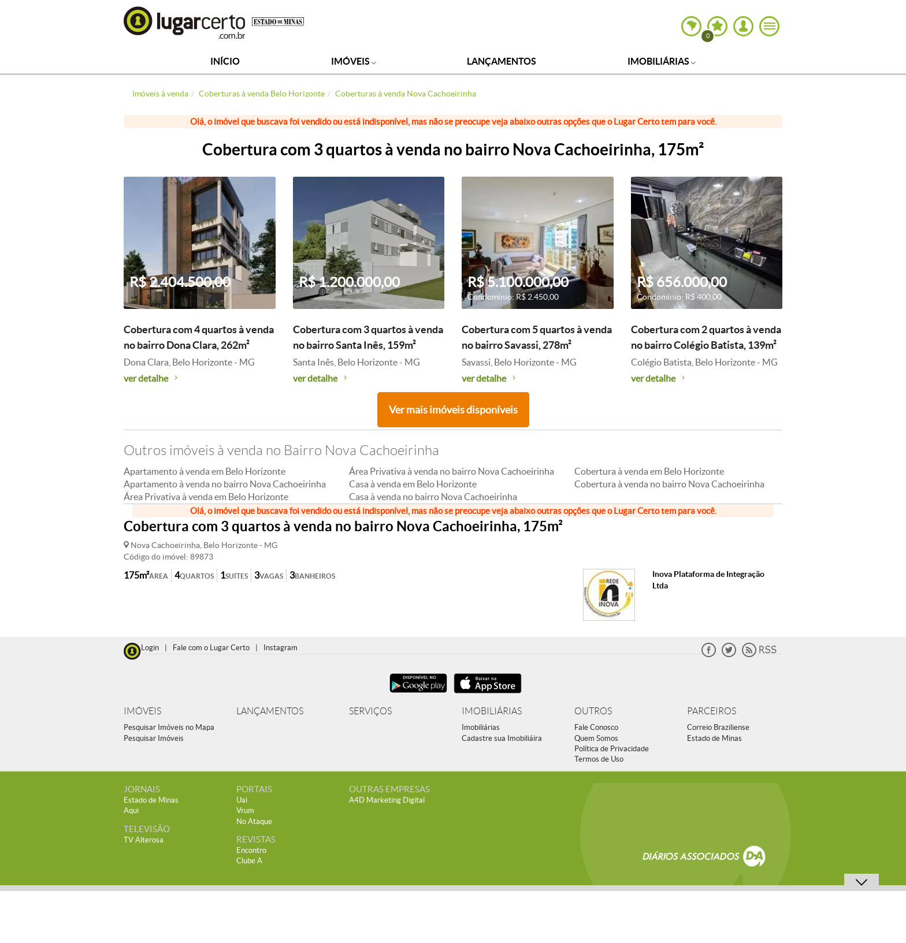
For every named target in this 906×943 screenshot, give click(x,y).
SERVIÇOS (370, 711)
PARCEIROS (711, 711)
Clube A (249, 860)
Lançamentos (501, 61)
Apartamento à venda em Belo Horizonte (204, 471)
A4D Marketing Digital (387, 800)
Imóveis (353, 61)
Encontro (251, 850)
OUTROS (593, 711)
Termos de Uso (598, 759)
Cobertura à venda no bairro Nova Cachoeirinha (669, 484)
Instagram (280, 647)
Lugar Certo (185, 22)
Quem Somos (596, 738)
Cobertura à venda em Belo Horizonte (649, 471)
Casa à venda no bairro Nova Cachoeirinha (433, 496)
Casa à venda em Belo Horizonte (413, 484)
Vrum (245, 810)
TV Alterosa (144, 840)
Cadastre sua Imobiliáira (502, 738)
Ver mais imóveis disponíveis (453, 410)
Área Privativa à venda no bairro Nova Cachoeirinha (451, 471)
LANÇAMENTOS (269, 711)
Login (150, 647)
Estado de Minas (714, 738)
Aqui (131, 810)
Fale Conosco (596, 727)
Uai (241, 800)
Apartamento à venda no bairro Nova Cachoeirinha (225, 484)
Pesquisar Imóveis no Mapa (169, 727)
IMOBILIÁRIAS (492, 711)
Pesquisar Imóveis (154, 738)
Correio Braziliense (718, 727)
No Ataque (254, 821)
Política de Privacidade (611, 748)
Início (225, 61)
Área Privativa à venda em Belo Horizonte (206, 496)
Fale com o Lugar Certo (211, 647)
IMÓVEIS (142, 711)
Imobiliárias (661, 61)
